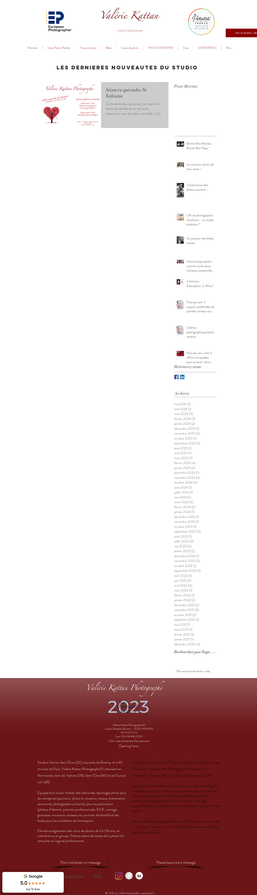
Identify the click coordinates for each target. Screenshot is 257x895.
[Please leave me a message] (176, 862)
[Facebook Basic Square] (176, 377)
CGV (98, 875)
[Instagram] (119, 875)
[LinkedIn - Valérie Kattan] (139, 875)
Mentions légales (71, 875)
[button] (130, 31)
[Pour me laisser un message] (81, 862)
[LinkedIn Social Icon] (182, 377)
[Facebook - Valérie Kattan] (129, 875)
